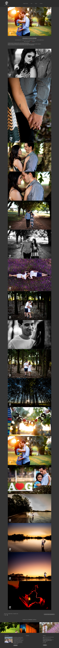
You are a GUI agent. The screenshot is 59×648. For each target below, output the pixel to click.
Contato (41, 3)
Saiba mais (15, 645)
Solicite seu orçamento (49, 614)
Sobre (36, 3)
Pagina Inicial (25, 3)
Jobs (31, 3)
